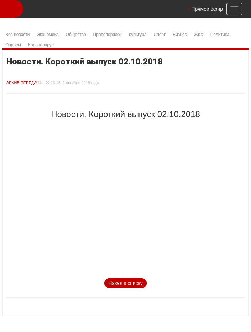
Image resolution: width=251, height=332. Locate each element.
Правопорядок (107, 34)
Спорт (160, 34)
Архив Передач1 (23, 83)
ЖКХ (198, 34)
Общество (76, 34)
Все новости (17, 34)
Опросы (13, 44)
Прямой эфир (207, 9)
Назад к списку (125, 283)
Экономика (47, 34)
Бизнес (180, 34)
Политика (219, 34)
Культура (138, 34)
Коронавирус (41, 44)
